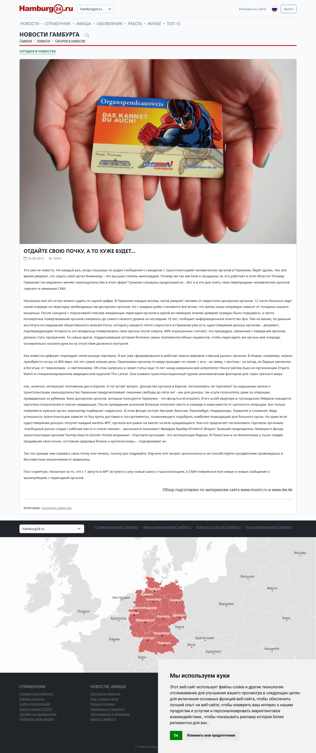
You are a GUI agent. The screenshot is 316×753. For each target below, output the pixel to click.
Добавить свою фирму (36, 719)
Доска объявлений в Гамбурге (268, 527)
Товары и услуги (31, 699)
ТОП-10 (173, 23)
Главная (25, 40)
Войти (288, 9)
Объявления (109, 23)
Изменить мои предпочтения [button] (211, 735)
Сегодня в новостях (70, 40)
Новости (29, 23)
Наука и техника (102, 704)
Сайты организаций (34, 704)
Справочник (58, 23)
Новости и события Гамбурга (218, 527)
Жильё (154, 23)
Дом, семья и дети (104, 699)
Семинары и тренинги (107, 709)
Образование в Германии (110, 714)
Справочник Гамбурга (36, 693)
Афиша (83, 23)
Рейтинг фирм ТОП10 (35, 709)
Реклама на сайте (252, 9)
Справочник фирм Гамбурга (116, 527)
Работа (135, 23)
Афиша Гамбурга (103, 719)
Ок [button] (176, 735)
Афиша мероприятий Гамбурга (167, 527)
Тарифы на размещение (38, 714)
